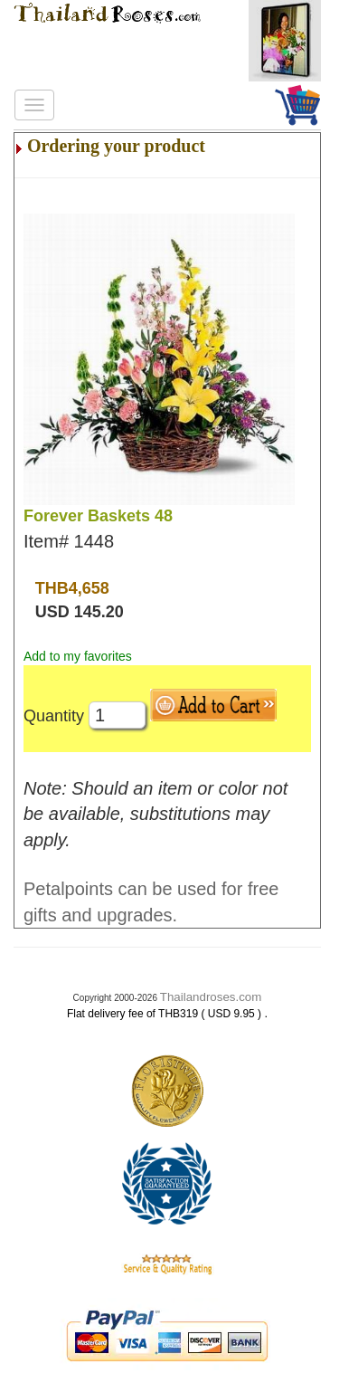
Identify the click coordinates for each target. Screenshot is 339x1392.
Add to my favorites (78, 656)
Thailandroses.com (211, 997)
